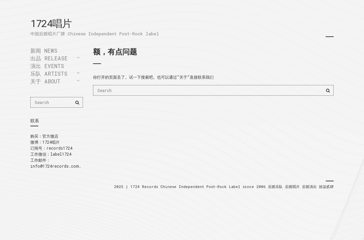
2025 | (122, 186)
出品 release (49, 58)
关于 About (45, 81)
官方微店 (50, 136)
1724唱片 (50, 23)
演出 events (47, 65)
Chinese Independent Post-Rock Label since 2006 (214, 186)
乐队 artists (48, 73)
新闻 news (43, 50)
